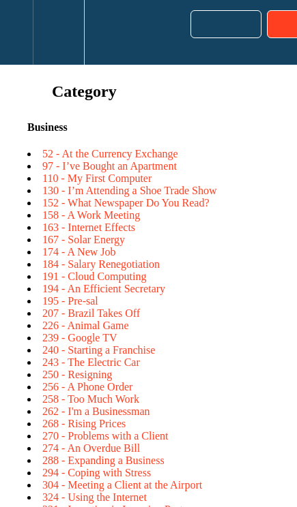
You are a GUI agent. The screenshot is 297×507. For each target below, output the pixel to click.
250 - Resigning (77, 374)
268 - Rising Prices (84, 423)
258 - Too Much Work (90, 399)
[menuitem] (58, 32)
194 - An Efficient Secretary (103, 288)
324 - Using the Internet (94, 497)
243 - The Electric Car (91, 362)
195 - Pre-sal (70, 301)
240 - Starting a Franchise (98, 350)
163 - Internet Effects (88, 227)
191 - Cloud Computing (94, 276)
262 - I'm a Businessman (96, 411)
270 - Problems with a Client (105, 436)
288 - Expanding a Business (103, 460)
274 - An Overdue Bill (91, 448)
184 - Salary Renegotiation (101, 264)
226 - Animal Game (85, 325)
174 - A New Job (79, 252)
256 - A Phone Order (87, 387)
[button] (16, 32)
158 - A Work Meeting (91, 215)
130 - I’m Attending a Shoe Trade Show (129, 190)
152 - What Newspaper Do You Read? (126, 203)
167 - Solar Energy (83, 239)
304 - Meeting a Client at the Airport (122, 485)
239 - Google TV (79, 337)
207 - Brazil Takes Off (91, 313)
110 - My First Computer (97, 178)
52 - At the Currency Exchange (110, 153)
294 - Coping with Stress (96, 472)
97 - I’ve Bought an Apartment (109, 166)
